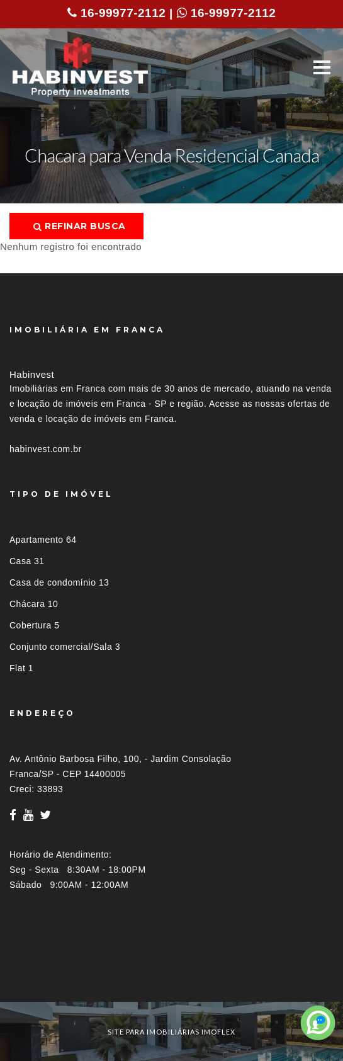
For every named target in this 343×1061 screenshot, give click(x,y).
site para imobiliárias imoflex (171, 1032)
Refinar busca (79, 226)
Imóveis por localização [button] (61, 978)
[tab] (171, 978)
